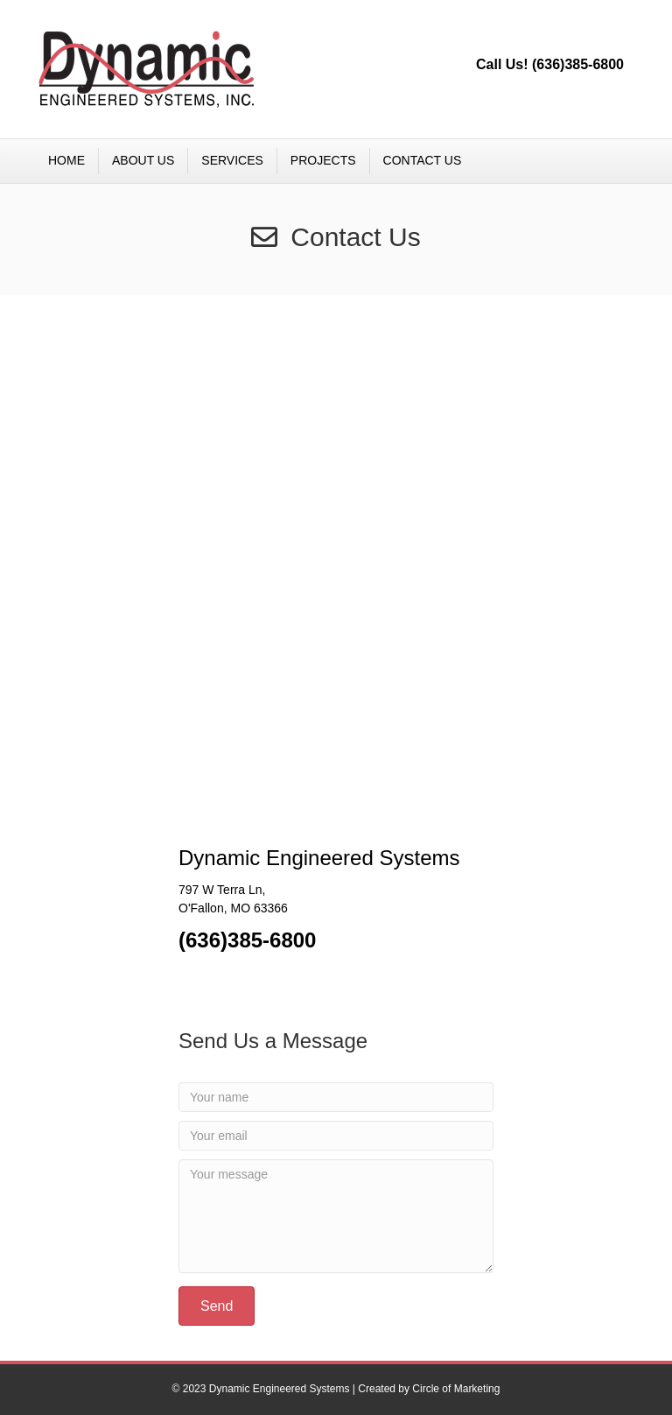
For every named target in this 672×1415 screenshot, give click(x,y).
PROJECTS (323, 160)
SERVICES (232, 160)
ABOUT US (143, 160)
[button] (216, 1306)
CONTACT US (422, 160)
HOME (66, 160)
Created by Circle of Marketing (429, 1389)
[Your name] (336, 1097)
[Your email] (336, 1136)
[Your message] (336, 1216)
